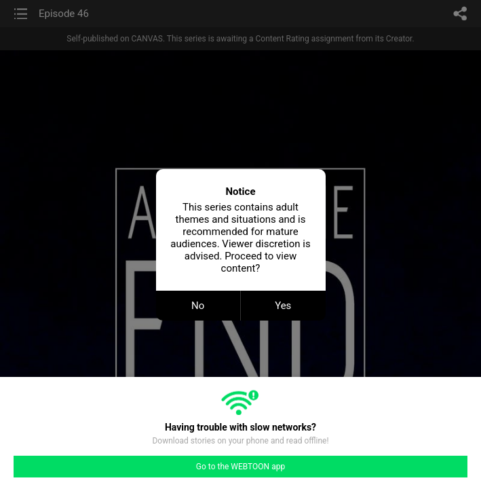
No (197, 306)
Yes (283, 306)
